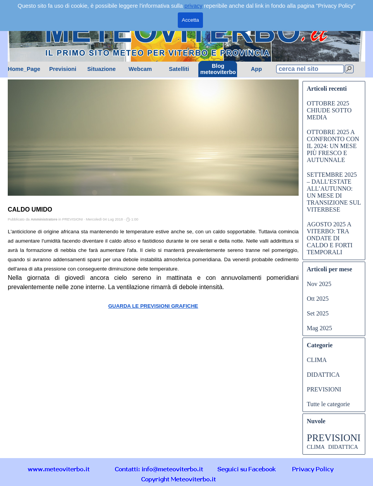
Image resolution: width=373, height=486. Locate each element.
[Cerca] (349, 69)
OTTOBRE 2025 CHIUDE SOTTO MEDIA (329, 110)
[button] (159, 468)
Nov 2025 (319, 284)
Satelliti (179, 69)
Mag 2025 (319, 328)
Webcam (140, 69)
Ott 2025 (317, 298)
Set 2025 (317, 313)
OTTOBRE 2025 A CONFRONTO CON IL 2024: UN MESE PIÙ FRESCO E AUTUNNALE (333, 146)
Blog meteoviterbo (218, 69)
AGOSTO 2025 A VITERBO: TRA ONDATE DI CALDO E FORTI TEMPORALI (329, 238)
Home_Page (24, 69)
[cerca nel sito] (310, 69)
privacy (193, 6)
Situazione (101, 69)
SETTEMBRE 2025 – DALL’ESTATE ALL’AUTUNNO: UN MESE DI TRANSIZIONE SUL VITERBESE (334, 192)
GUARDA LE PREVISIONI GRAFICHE (153, 306)
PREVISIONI (324, 389)
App (256, 69)
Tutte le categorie (328, 404)
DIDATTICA (323, 374)
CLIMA (317, 360)
